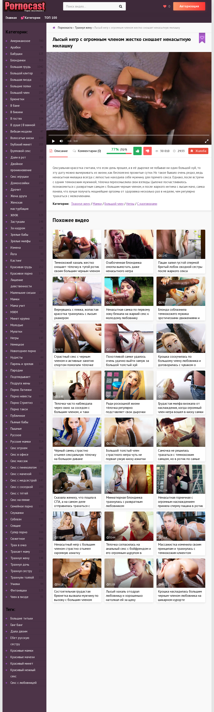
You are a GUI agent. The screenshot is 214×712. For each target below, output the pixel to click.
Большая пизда (20, 80)
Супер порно (18, 532)
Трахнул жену (80, 204)
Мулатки (16, 331)
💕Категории (30, 18)
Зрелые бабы (19, 235)
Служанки (17, 513)
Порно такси (19, 409)
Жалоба (198, 151)
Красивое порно (21, 273)
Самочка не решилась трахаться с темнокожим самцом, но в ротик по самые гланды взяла (179, 456)
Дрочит (15, 189)
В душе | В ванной (22, 125)
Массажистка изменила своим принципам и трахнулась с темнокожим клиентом (179, 548)
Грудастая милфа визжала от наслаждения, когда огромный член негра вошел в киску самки (180, 407)
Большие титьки (21, 618)
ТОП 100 (50, 18)
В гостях (16, 118)
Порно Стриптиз (21, 403)
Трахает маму (20, 552)
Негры (130, 204)
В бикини (16, 112)
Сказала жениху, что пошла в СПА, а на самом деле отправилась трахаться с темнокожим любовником (75, 503)
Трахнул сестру (21, 571)
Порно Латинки (21, 390)
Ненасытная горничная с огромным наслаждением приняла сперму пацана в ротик (180, 501)
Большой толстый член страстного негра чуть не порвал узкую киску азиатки (126, 454)
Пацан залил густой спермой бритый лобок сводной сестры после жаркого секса (180, 266)
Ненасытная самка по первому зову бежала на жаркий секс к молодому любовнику (128, 313)
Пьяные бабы (19, 422)
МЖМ (14, 312)
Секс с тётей (19, 493)
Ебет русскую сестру (19, 641)
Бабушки (16, 54)
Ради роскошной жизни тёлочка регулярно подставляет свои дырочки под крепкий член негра (125, 409)
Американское (20, 41)
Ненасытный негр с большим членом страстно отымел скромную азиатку (74, 548)
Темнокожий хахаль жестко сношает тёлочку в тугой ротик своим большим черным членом (77, 266)
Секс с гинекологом (23, 467)
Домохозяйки (19, 183)
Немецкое (17, 344)
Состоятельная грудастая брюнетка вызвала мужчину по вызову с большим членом (76, 595)
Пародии (16, 370)
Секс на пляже (20, 500)
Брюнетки (17, 99)
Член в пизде (19, 597)
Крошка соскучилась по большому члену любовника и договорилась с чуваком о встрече (179, 362)
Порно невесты (20, 396)
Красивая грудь (21, 267)
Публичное (17, 416)
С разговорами (147, 204)
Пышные (16, 429)
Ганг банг (16, 625)
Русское (15, 435)
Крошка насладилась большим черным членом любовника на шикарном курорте (180, 595)
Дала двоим (18, 631)
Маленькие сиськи (23, 293)
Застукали (17, 222)
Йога (13, 254)
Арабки (15, 47)
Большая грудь (20, 67)
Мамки (97, 204)
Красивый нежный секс (22, 673)
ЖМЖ (14, 215)
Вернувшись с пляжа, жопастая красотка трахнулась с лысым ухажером (76, 313)
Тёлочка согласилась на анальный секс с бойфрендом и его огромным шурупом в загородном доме (128, 550)
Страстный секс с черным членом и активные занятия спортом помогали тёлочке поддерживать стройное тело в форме (76, 364)
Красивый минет (21, 663)
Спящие (15, 526)
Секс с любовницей (23, 683)
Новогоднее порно (23, 351)
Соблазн (16, 519)
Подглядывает (20, 377)
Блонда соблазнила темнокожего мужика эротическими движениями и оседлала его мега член (179, 315)
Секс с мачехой (20, 474)
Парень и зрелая (21, 364)
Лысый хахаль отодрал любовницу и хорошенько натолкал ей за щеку (124, 595)
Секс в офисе (19, 454)
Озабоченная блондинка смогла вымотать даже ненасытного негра (123, 266)
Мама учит (17, 306)
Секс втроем (18, 448)
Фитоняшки (18, 590)
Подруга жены (20, 383)
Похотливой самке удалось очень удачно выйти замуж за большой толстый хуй (127, 360)
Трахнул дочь (19, 564)
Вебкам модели (21, 131)
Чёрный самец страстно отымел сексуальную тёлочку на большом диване (75, 454)
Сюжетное (17, 539)
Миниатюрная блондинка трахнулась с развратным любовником (124, 501)
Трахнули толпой (22, 577)
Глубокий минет (21, 144)
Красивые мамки (21, 650)
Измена (15, 248)
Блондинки (17, 60)
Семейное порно (21, 506)
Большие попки (20, 86)
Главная (11, 18)
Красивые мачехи (22, 657)
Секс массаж (19, 461)
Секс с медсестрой (23, 480)
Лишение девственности (21, 283)
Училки (15, 584)
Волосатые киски (22, 138)
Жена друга (18, 196)
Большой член (114, 204)
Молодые (16, 325)
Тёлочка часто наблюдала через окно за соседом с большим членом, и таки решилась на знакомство (73, 409)
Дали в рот (18, 157)
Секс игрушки (19, 177)
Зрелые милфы (20, 241)
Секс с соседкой (21, 487)
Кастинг (16, 260)
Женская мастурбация (19, 205)
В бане (15, 106)
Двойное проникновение (21, 167)
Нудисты (16, 357)
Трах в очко (18, 545)
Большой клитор (21, 73)
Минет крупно (20, 319)
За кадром (17, 228)
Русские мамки (20, 441)
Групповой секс (20, 151)
